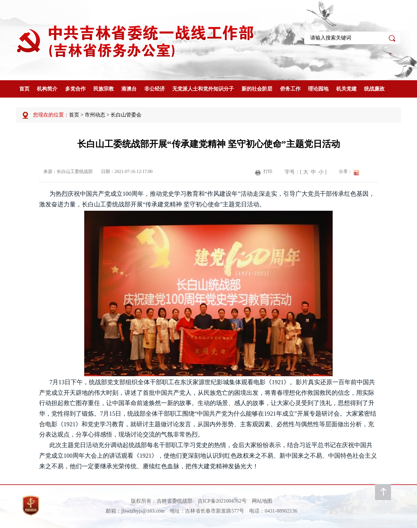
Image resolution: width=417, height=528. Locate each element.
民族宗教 (103, 88)
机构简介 (47, 88)
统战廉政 (374, 88)
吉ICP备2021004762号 (222, 501)
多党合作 (75, 88)
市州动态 (95, 114)
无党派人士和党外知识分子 (203, 88)
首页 (24, 88)
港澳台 (129, 88)
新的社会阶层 (257, 88)
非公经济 (154, 88)
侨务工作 (290, 88)
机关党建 (346, 88)
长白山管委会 (126, 114)
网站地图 (262, 501)
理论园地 (318, 88)
